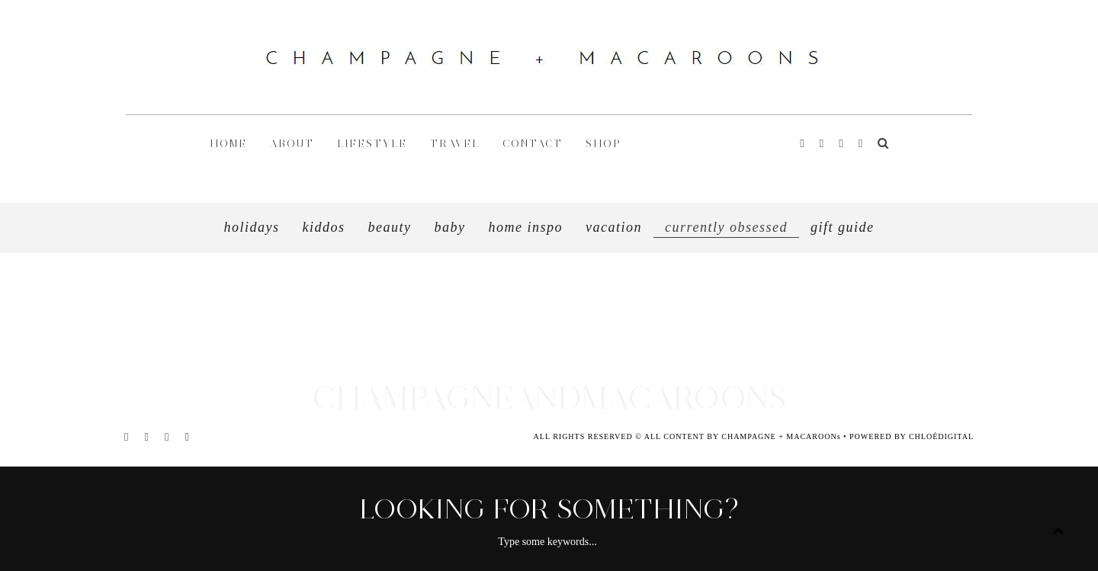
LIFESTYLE (372, 143)
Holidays (252, 227)
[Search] (883, 144)
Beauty (390, 227)
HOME (228, 143)
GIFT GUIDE (843, 227)
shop (603, 143)
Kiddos (324, 227)
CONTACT (532, 143)
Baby (450, 227)
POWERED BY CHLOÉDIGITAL (911, 436)
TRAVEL (455, 143)
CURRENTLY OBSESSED (726, 227)
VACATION (614, 227)
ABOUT (292, 143)
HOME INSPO (526, 227)
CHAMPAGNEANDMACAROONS (549, 397)
